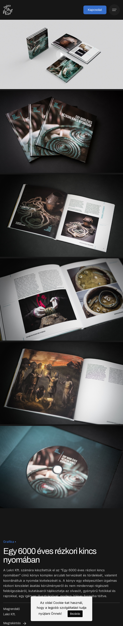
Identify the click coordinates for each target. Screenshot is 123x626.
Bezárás (75, 613)
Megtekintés (15, 623)
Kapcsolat (95, 9)
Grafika (8, 542)
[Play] (61, 54)
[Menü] (114, 9)
